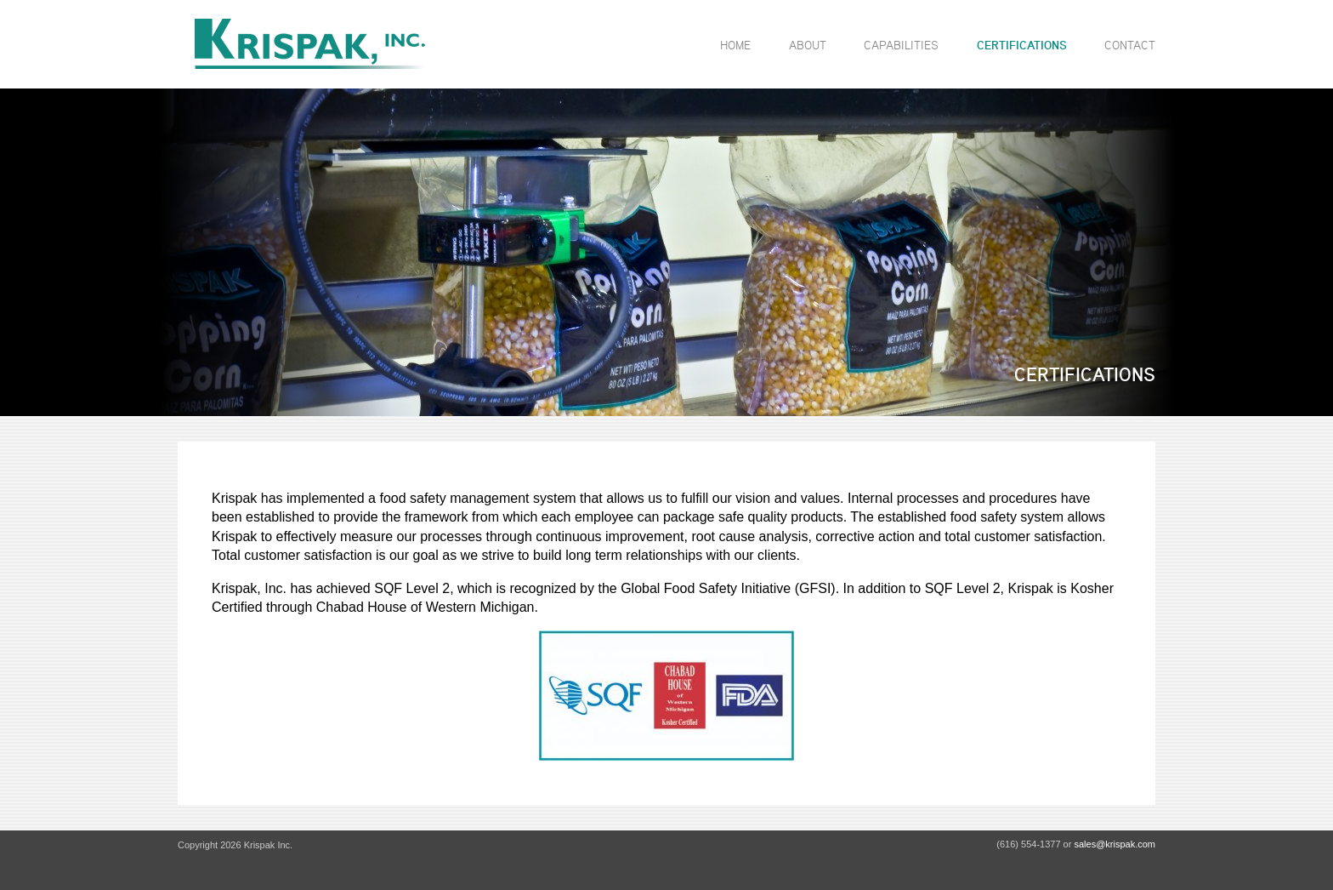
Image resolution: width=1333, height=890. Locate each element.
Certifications (1022, 45)
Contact (1129, 44)
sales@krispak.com (1114, 844)
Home (735, 44)
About (807, 44)
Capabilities (901, 44)
